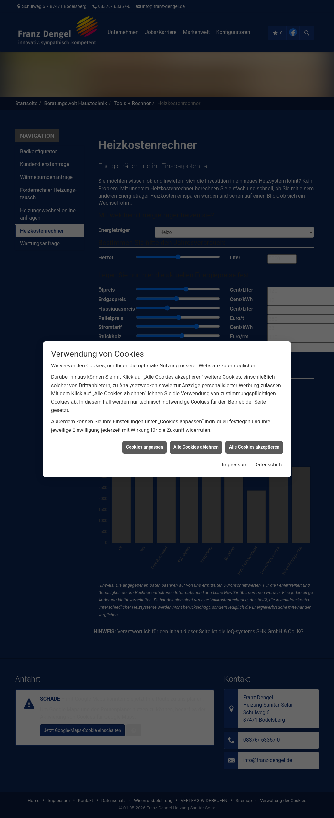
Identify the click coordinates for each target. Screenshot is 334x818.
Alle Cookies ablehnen (196, 247)
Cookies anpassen (144, 247)
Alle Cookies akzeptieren (254, 247)
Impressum (235, 264)
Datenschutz (268, 264)
